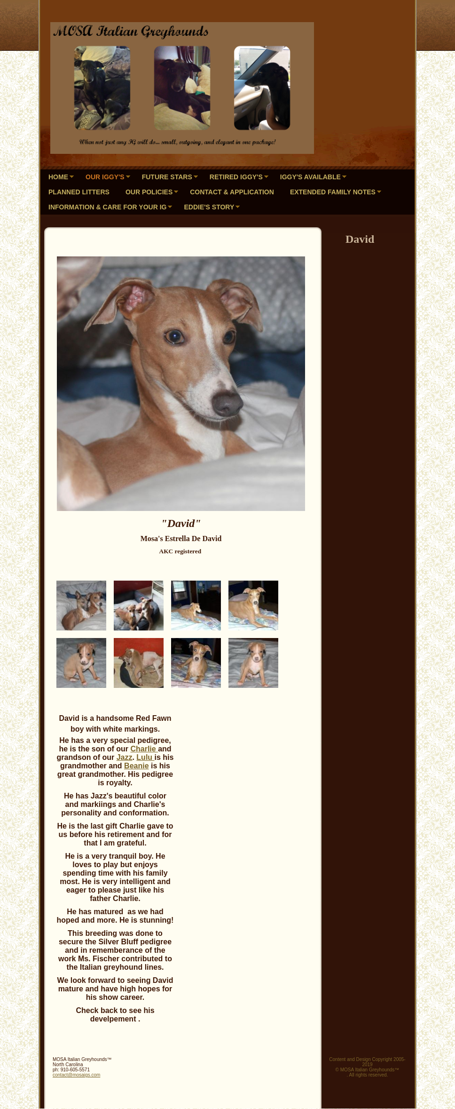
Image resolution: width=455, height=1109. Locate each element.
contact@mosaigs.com (76, 1074)
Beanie (136, 766)
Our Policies (149, 192)
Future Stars (167, 177)
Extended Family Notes (333, 192)
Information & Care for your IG (107, 207)
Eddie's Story (209, 207)
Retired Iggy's (236, 177)
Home (58, 177)
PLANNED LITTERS (79, 192)
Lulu (145, 757)
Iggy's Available (310, 177)
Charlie (144, 749)
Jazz (125, 757)
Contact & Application (232, 192)
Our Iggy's (105, 177)
